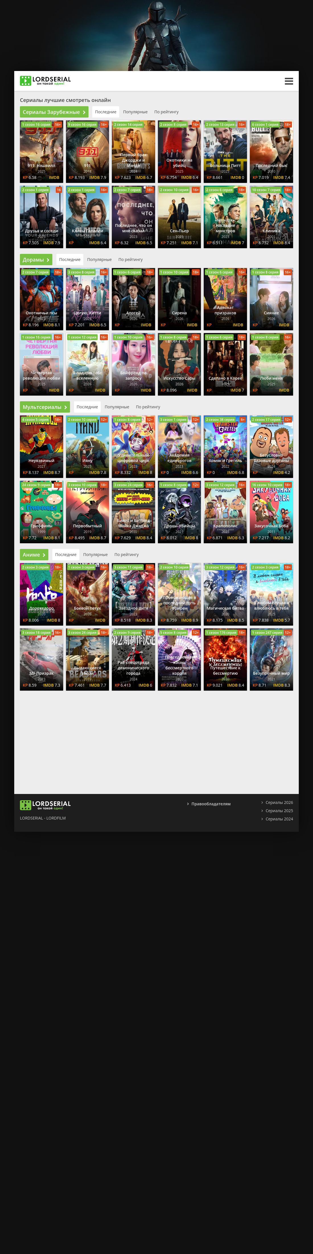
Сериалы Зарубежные (54, 111)
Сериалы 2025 (279, 810)
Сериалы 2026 (279, 802)
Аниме (34, 554)
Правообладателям (210, 803)
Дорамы (36, 259)
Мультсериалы (45, 407)
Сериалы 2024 (279, 819)
